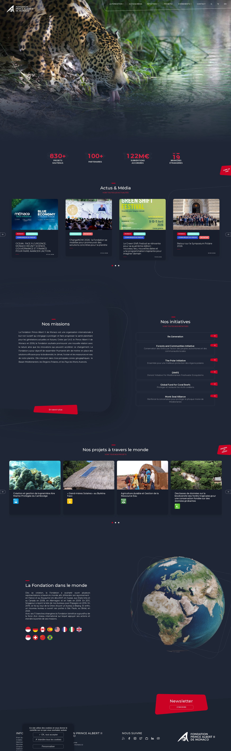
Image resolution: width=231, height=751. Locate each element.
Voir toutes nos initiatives (175, 326)
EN (225, 4)
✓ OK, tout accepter (48, 734)
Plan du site (21, 738)
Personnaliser (48, 746)
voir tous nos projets (115, 454)
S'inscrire (181, 707)
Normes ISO (21, 744)
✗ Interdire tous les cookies (48, 739)
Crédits (19, 740)
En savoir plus (55, 409)
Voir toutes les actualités (115, 193)
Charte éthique (22, 747)
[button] (112, 265)
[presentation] (3, 234)
